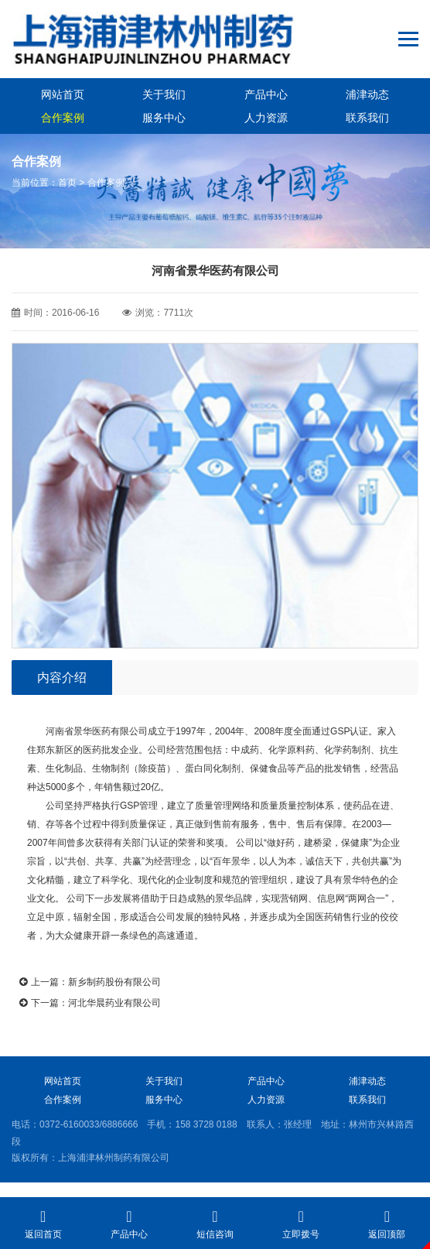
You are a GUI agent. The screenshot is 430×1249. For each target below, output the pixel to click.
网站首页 (62, 94)
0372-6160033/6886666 (88, 1124)
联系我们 (367, 117)
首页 (67, 182)
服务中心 (164, 117)
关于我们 (164, 94)
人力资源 (266, 117)
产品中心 (266, 94)
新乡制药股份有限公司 (114, 982)
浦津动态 (367, 94)
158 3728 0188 (206, 1124)
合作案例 (62, 117)
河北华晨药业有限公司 (114, 1002)
